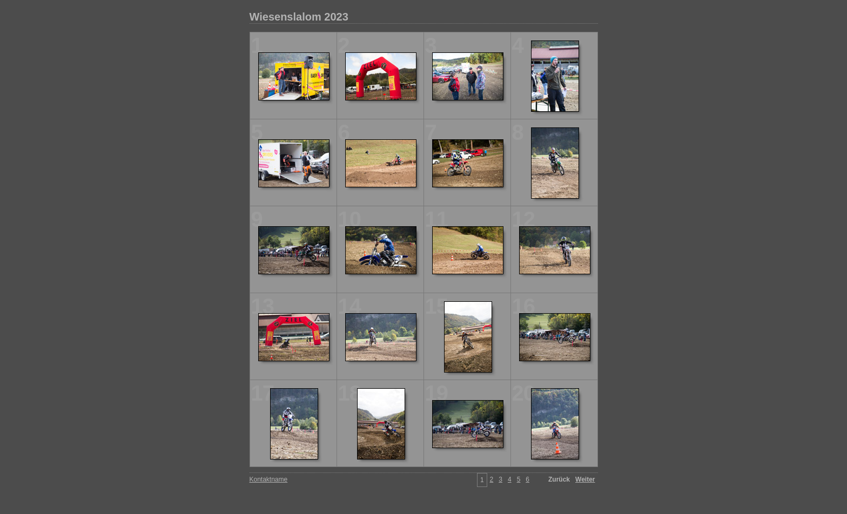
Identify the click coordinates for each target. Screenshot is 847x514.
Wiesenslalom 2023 (299, 17)
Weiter (585, 479)
